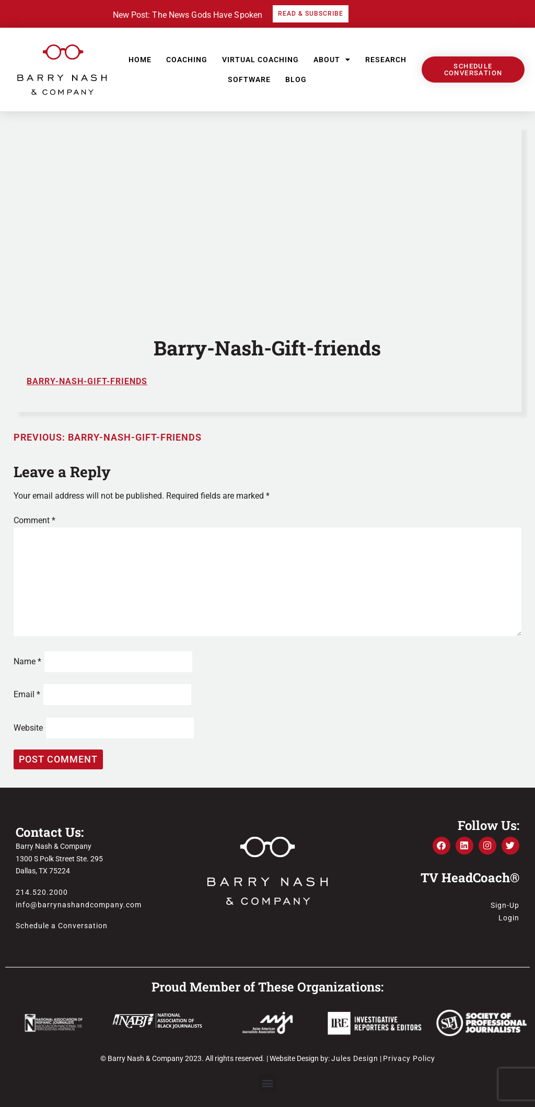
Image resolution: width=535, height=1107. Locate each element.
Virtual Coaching (260, 59)
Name (27, 661)
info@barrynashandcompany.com (79, 905)
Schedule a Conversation (62, 925)
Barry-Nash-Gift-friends (87, 381)
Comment (34, 520)
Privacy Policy (409, 1058)
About (332, 59)
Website (28, 728)
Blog (296, 79)
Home (140, 59)
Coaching (186, 59)
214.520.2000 (42, 892)
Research (385, 59)
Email (27, 694)
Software (249, 79)
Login (508, 918)
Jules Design (354, 1058)
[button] (267, 1082)
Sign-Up (505, 905)
